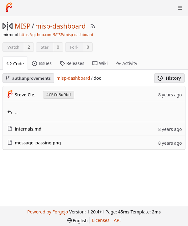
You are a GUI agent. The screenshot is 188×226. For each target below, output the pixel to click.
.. (16, 112)
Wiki (100, 63)
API (117, 220)
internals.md (28, 129)
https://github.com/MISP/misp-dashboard (56, 34)
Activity (126, 63)
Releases (72, 63)
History (169, 78)
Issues (41, 63)
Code (15, 64)
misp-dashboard (60, 26)
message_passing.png (38, 143)
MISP (22, 26)
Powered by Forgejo (47, 212)
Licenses (101, 220)
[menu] (77, 220)
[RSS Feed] (93, 26)
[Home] (8, 8)
